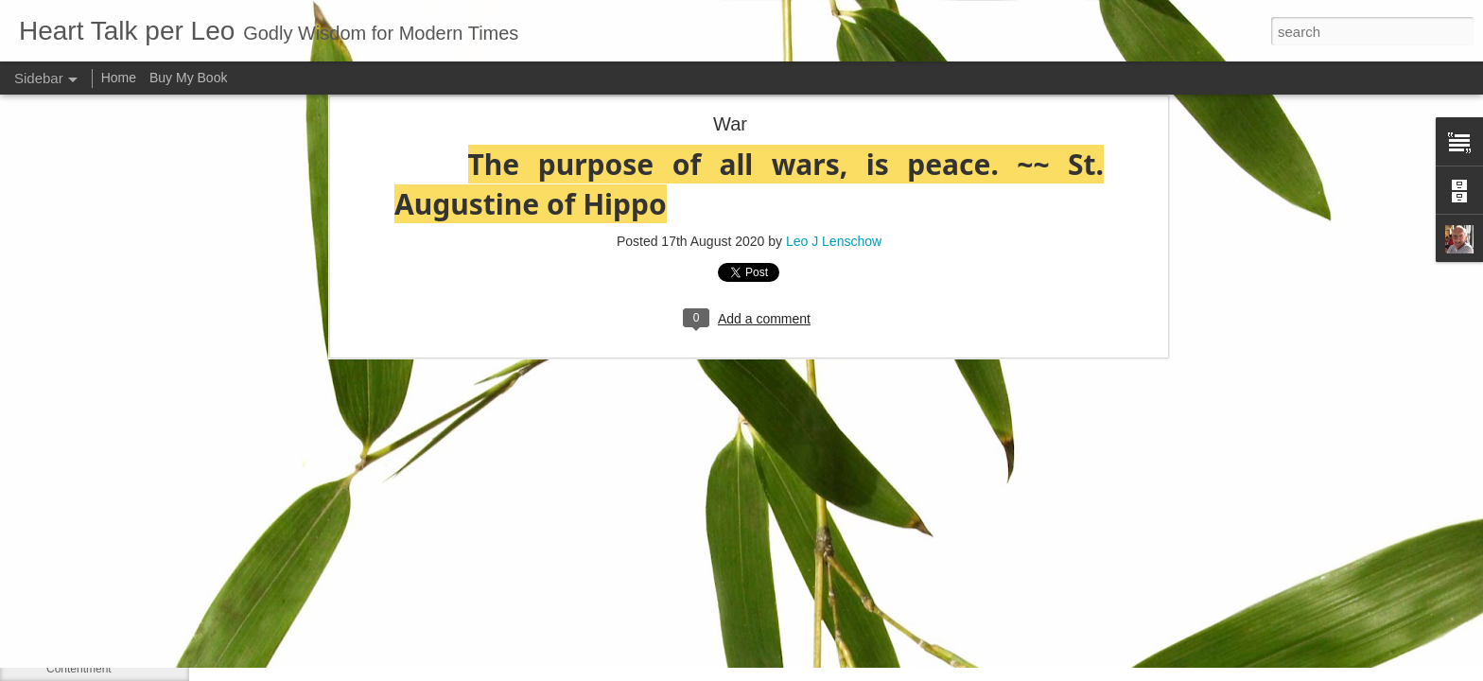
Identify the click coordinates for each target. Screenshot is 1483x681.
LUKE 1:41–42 (83, 413)
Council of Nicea (87, 541)
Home (118, 77)
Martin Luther (79, 498)
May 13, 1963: (82, 456)
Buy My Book (188, 77)
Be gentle (70, 626)
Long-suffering (82, 370)
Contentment (79, 668)
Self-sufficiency (84, 583)
